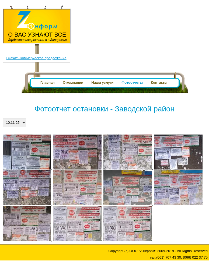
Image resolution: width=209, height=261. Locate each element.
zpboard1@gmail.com (95, 14)
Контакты (159, 82)
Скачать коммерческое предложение (36, 58)
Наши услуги (102, 82)
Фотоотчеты (132, 82)
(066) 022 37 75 (120, 9)
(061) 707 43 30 (89, 9)
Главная (47, 82)
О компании (73, 82)
